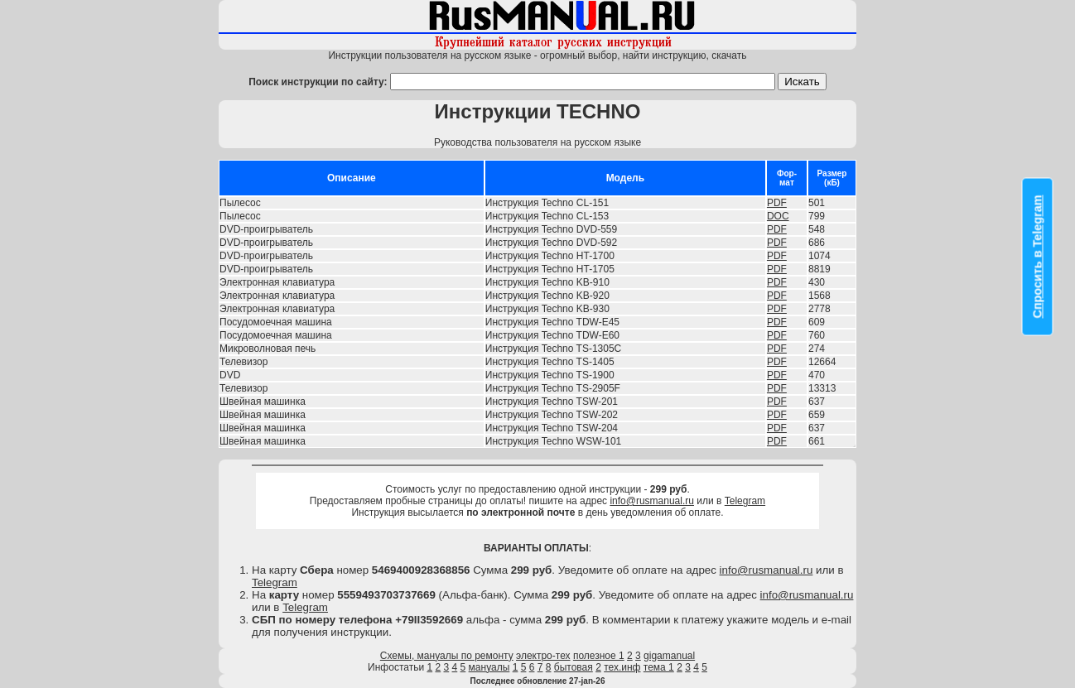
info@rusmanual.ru (652, 501)
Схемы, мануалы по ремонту (446, 656)
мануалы (489, 667)
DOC (778, 216)
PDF (777, 203)
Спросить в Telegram (1037, 256)
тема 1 (659, 667)
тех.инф (622, 667)
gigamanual (669, 656)
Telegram (745, 501)
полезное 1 (598, 656)
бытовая (573, 667)
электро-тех (543, 656)
